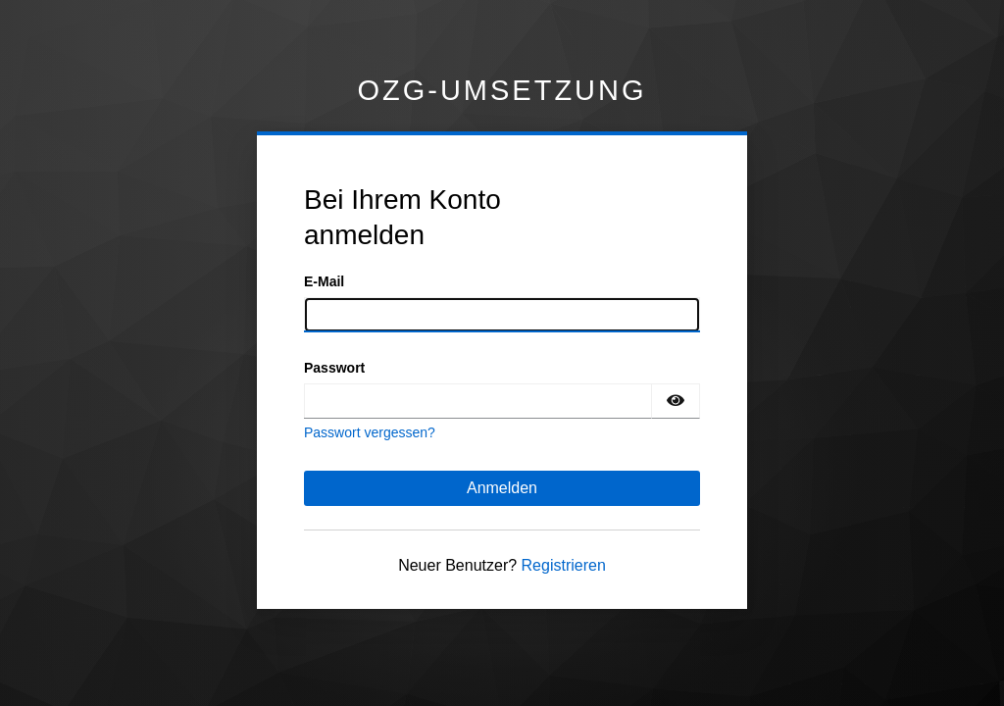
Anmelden (502, 487)
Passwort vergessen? (369, 432)
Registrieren (564, 565)
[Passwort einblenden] (675, 401)
